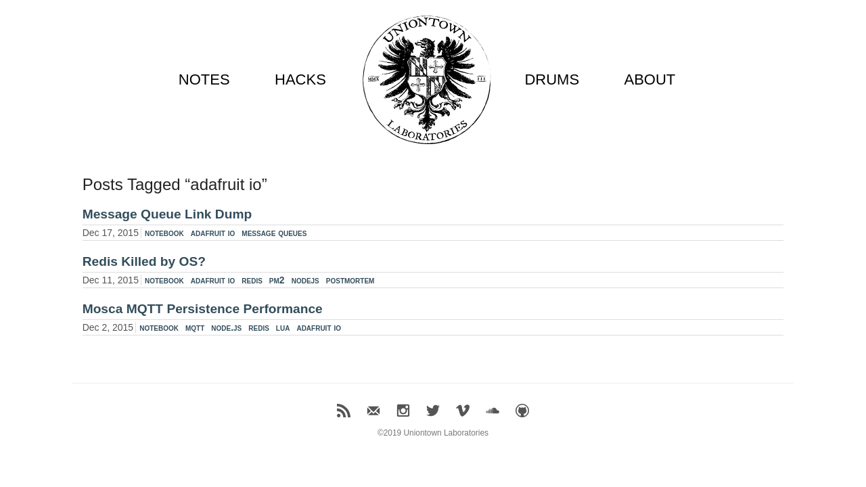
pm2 (277, 280)
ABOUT (649, 79)
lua (283, 327)
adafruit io (213, 232)
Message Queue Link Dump (167, 214)
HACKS (300, 79)
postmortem (350, 280)
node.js (226, 327)
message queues (274, 232)
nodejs (305, 280)
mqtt (194, 327)
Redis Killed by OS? (144, 261)
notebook (164, 232)
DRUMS (551, 79)
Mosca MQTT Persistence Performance (203, 309)
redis (252, 280)
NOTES (204, 79)
